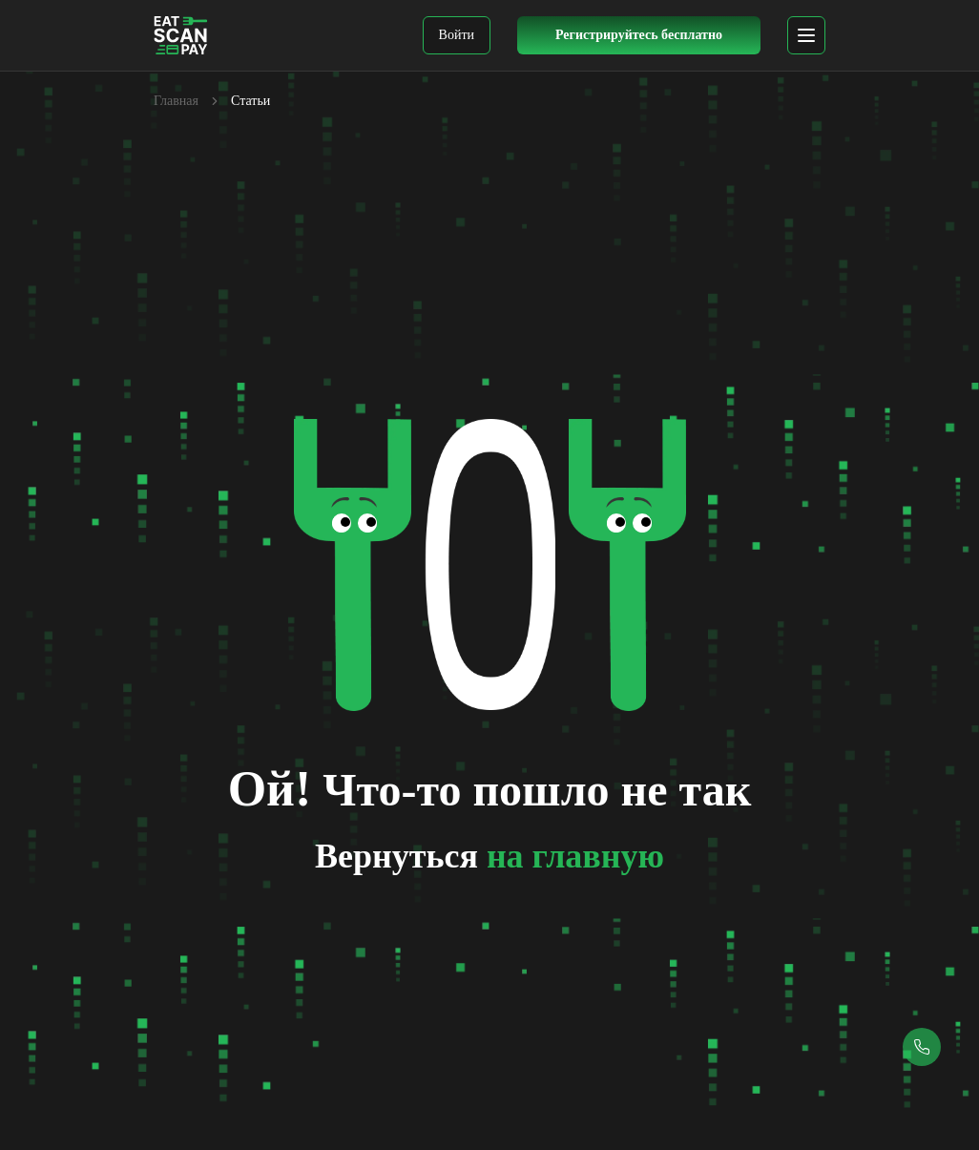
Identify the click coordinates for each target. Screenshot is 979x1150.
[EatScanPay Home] (181, 35)
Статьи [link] (250, 101)
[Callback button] (922, 1047)
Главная (176, 101)
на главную (575, 856)
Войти (456, 35)
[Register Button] (638, 35)
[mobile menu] (806, 35)
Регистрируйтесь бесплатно (638, 35)
